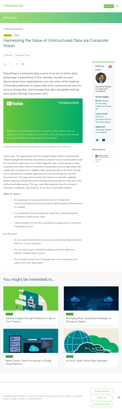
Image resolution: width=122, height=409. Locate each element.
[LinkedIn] (97, 140)
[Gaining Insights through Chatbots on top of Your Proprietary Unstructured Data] (30, 305)
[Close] (119, 400)
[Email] (103, 140)
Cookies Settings (101, 393)
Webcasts (10, 17)
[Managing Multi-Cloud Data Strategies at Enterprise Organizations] (91, 305)
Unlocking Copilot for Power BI (103, 129)
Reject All (101, 400)
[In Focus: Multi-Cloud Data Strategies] (91, 348)
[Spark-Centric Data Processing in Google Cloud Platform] (30, 348)
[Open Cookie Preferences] (43, 120)
